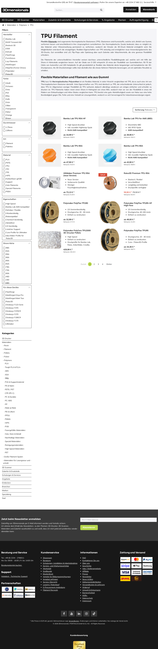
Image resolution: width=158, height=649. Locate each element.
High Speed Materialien (14, 449)
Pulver (6, 356)
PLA (7, 159)
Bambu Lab (10, 39)
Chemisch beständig (14, 220)
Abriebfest (10, 223)
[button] (145, 110)
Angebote (6, 479)
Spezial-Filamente (13, 188)
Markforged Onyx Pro (14, 295)
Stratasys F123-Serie (14, 305)
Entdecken (6, 483)
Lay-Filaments (12, 61)
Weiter (109, 264)
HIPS (8, 175)
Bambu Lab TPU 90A (133, 146)
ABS (7, 371)
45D (7, 276)
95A (7, 254)
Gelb (8, 99)
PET (6, 452)
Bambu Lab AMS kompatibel (17, 207)
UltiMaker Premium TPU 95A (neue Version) (76, 174)
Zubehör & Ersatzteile (11, 471)
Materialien (11, 25)
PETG (8, 163)
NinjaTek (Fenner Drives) (16, 68)
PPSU (7, 415)
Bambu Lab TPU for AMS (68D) (138, 118)
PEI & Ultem (10, 412)
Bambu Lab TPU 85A (72, 146)
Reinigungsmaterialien (14, 445)
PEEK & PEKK (10, 408)
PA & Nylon (9, 386)
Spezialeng (6, 494)
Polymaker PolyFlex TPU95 (136, 230)
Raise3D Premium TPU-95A (136, 173)
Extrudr (9, 52)
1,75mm (9, 127)
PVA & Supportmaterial (14, 382)
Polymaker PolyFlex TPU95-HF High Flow (138, 204)
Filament (9, 143)
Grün (8, 102)
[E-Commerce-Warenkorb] (149, 9)
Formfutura (10, 58)
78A (7, 267)
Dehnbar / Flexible (13, 210)
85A (7, 260)
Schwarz (9, 86)
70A (7, 270)
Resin (6, 345)
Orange (9, 115)
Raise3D (9, 74)
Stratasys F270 (12, 314)
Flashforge (10, 292)
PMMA (7, 419)
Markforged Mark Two (15, 298)
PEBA (8, 191)
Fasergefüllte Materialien (15, 430)
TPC (7, 169)
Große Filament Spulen (13, 457)
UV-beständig (11, 226)
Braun (8, 118)
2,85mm (9, 130)
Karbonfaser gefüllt (14, 179)
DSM (8, 48)
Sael (4, 498)
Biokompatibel (12, 216)
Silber (8, 105)
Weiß (8, 83)
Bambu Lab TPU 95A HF (74, 118)
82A (7, 264)
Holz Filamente (12, 185)
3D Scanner (7, 467)
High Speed (10, 204)
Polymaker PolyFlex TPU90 (75, 203)
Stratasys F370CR (13, 311)
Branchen (6, 486)
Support (9, 182)
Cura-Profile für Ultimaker (16, 232)
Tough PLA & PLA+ (13, 367)
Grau (8, 89)
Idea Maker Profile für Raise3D (15, 236)
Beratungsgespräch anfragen (86, 2)
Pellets (7, 353)
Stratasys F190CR (13, 317)
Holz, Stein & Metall (13, 434)
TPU (7, 166)
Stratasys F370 (12, 308)
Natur (8, 112)
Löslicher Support (13, 229)
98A (7, 248)
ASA (7, 374)
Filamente (52, 41)
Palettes (9, 146)
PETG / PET (9, 389)
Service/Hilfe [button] (149, 2)
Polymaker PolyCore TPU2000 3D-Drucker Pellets (77, 231)
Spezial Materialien (12, 441)
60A (7, 273)
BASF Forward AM (13, 42)
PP (6, 404)
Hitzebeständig (12, 213)
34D (7, 280)
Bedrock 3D (10, 45)
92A (7, 251)
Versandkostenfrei (53, 2)
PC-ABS (8, 400)
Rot (7, 93)
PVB (7, 426)
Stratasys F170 (12, 321)
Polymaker (10, 71)
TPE (7, 172)
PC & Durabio (10, 397)
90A (7, 257)
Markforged (10, 64)
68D (7, 283)
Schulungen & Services (11, 475)
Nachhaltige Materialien (14, 438)
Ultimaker (10, 324)
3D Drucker (6, 338)
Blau (8, 96)
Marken (5, 490)
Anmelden (131, 9)
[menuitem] (138, 20)
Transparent (11, 109)
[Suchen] (101, 10)
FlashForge (10, 55)
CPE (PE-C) (9, 393)
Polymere (23, 25)
